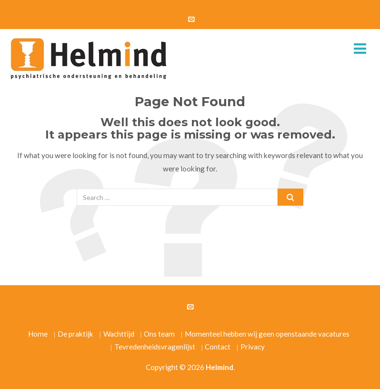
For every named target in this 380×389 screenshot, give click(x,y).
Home (38, 333)
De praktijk (75, 333)
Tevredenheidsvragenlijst (154, 346)
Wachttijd (118, 333)
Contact (217, 346)
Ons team (159, 333)
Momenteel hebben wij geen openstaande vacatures (267, 333)
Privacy (252, 346)
